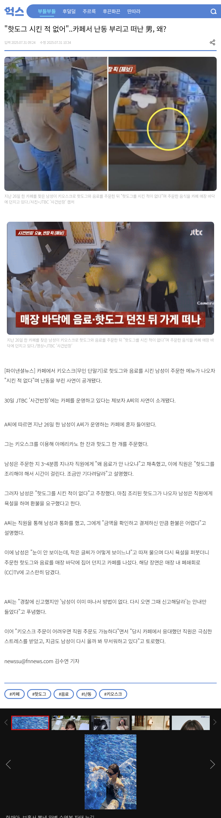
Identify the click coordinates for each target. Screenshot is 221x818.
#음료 (64, 694)
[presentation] (6, 722)
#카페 (14, 694)
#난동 (86, 694)
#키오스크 (113, 694)
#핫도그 (39, 694)
